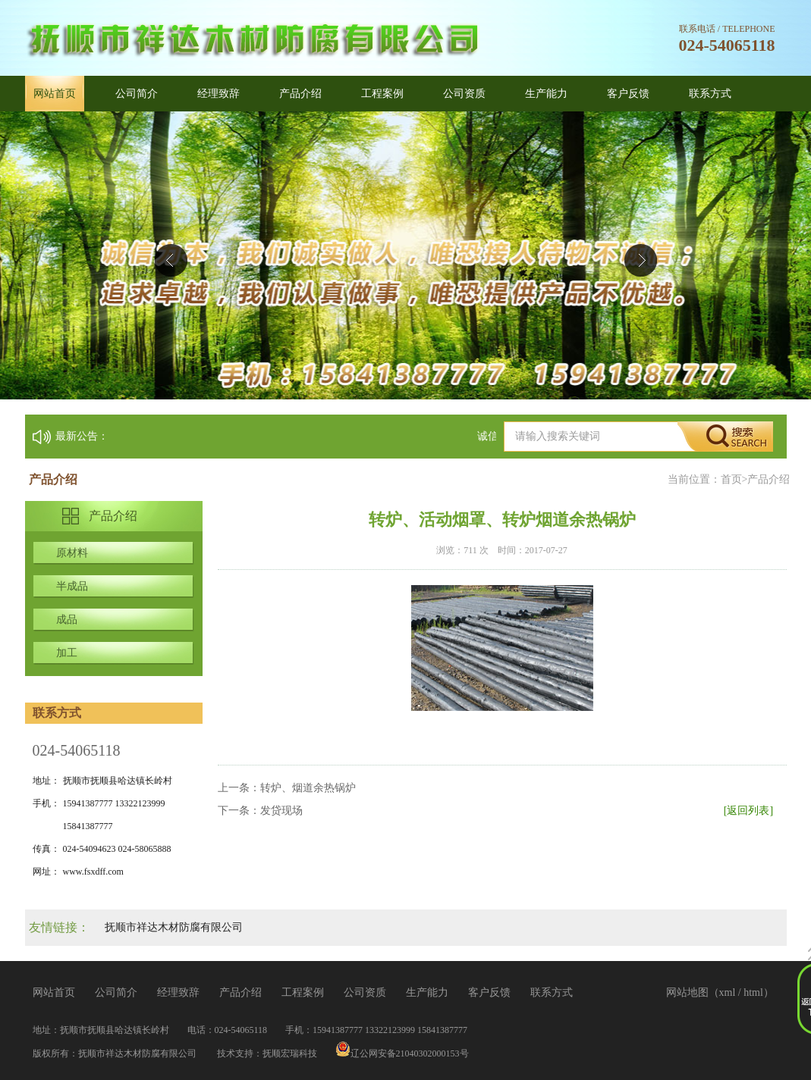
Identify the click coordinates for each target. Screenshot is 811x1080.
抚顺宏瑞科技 (289, 1053)
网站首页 (54, 93)
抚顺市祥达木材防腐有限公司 (174, 927)
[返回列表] (748, 810)
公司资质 (464, 93)
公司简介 (136, 93)
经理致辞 (218, 93)
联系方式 (710, 93)
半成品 (72, 586)
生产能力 (546, 93)
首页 (731, 479)
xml (727, 992)
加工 (66, 653)
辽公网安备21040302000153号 (402, 1053)
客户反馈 (628, 93)
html (753, 992)
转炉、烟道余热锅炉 (308, 788)
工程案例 (382, 93)
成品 (66, 619)
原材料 (72, 553)
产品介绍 (300, 93)
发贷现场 (281, 810)
